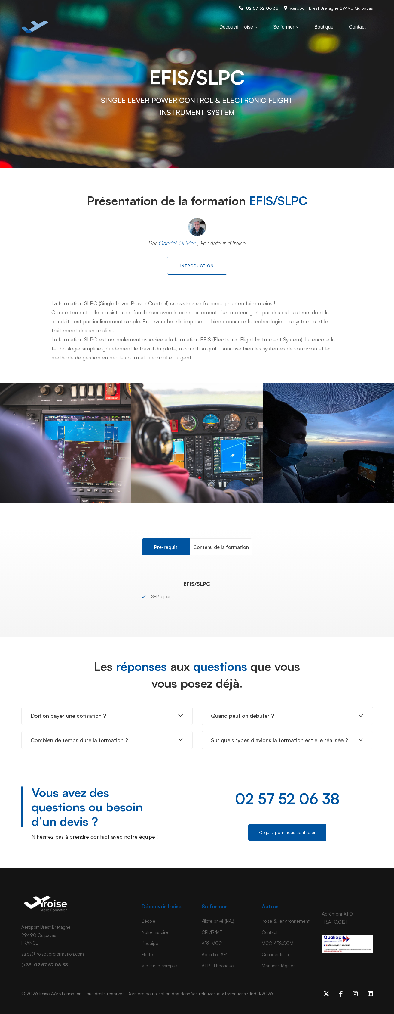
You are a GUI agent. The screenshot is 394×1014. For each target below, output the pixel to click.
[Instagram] (355, 993)
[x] (326, 993)
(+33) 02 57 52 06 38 (44, 965)
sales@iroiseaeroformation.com (52, 954)
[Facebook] (341, 993)
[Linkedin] (370, 993)
